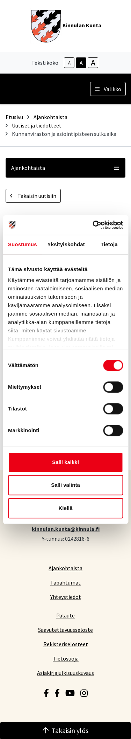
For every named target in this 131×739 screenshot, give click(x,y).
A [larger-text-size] (93, 62)
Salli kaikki (65, 462)
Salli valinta (65, 485)
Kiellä (65, 508)
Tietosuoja (66, 658)
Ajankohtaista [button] (65, 167)
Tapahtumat (65, 582)
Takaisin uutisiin (33, 195)
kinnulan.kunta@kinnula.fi (66, 528)
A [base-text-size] (81, 62)
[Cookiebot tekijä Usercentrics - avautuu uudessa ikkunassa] (93, 224)
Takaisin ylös (66, 730)
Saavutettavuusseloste (65, 629)
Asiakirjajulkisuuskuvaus (65, 672)
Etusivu (14, 116)
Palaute (65, 615)
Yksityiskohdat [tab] (66, 244)
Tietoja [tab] (109, 244)
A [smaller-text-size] (69, 63)
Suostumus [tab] (22, 244)
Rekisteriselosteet (65, 644)
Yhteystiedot (65, 596)
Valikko (108, 88)
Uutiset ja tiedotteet (36, 125)
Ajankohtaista (50, 116)
